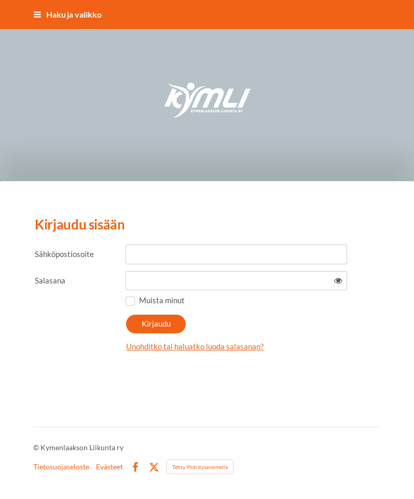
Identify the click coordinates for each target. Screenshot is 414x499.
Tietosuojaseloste (61, 466)
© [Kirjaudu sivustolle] (36, 447)
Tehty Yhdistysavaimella (200, 467)
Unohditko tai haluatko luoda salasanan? (195, 346)
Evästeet (109, 466)
